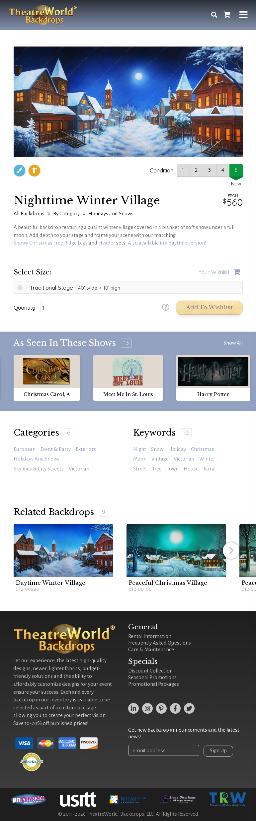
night (139, 449)
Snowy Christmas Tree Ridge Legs (51, 243)
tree (157, 468)
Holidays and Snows (110, 213)
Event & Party (56, 449)
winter (207, 459)
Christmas (202, 449)
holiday (177, 449)
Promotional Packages (153, 684)
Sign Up (220, 750)
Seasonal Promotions (152, 677)
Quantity (24, 307)
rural (209, 468)
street (140, 468)
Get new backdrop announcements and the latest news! (183, 733)
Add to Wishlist (209, 307)
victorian (184, 459)
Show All (233, 343)
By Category (66, 213)
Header (106, 243)
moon (139, 459)
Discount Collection (150, 670)
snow (157, 449)
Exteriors (86, 449)
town (173, 468)
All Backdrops (29, 213)
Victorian (79, 468)
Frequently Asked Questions (159, 643)
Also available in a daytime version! (167, 243)
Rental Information (149, 636)
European (25, 449)
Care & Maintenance (151, 649)
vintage (160, 459)
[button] (231, 550)
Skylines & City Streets (39, 468)
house (191, 468)
